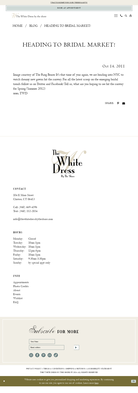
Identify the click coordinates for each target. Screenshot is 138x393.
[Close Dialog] (5, 388)
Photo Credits (21, 288)
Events (17, 296)
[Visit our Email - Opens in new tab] (50, 362)
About (16, 292)
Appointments (21, 284)
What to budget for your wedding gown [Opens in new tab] (69, 3)
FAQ (16, 304)
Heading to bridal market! (67, 28)
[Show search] (125, 18)
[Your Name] (47, 344)
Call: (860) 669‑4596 (25, 209)
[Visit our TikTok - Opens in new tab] (56, 362)
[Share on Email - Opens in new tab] (123, 105)
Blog (33, 28)
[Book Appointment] (69, 10)
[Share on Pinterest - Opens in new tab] (118, 105)
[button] (116, 18)
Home (18, 28)
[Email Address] (54, 353)
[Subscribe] (75, 353)
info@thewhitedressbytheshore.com (33, 221)
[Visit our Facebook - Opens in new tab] (37, 362)
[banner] (69, 165)
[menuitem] (116, 18)
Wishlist (18, 300)
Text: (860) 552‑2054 (25, 213)
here (96, 389)
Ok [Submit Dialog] (132, 388)
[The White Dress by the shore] (28, 18)
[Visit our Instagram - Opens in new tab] (31, 362)
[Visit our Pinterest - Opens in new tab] (43, 362)
